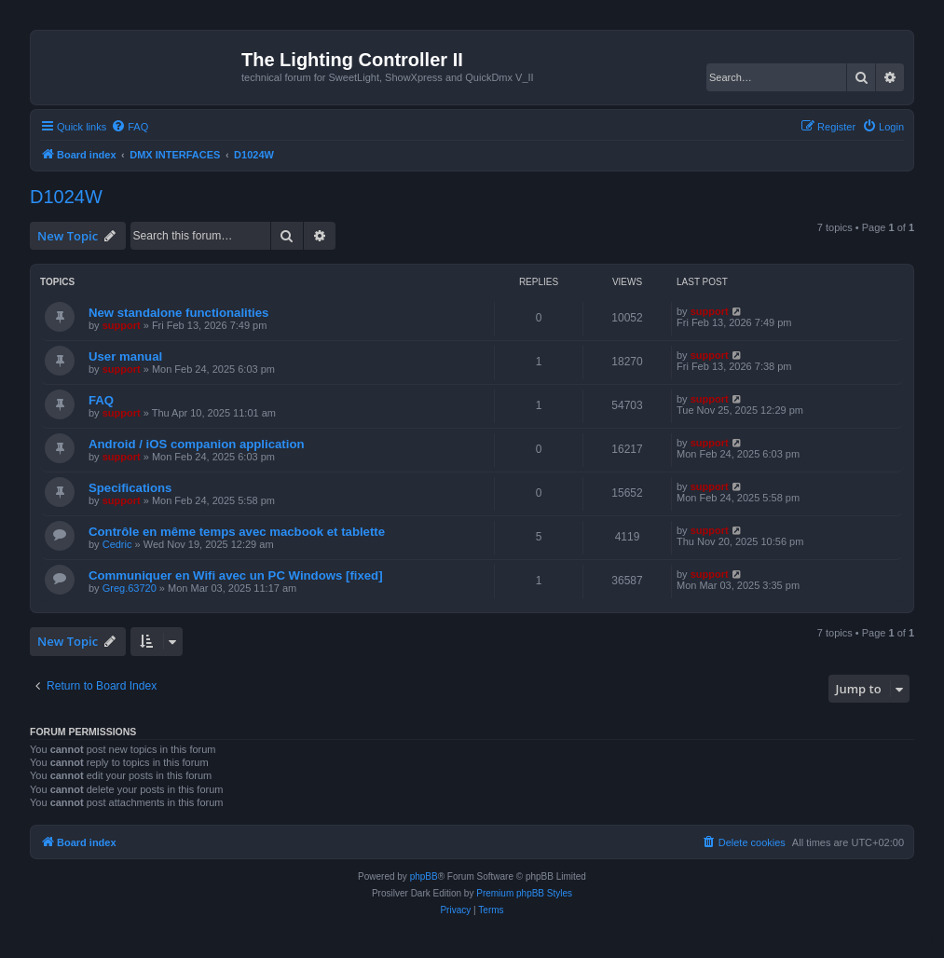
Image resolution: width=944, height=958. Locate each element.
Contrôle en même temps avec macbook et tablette (237, 532)
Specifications (130, 488)
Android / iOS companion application (197, 444)
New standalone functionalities (178, 313)
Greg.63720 (130, 588)
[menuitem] (129, 127)
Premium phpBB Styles (524, 893)
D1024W (66, 196)
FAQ (101, 400)
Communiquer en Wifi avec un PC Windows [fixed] (236, 575)
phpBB (424, 876)
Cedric (117, 544)
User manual (125, 356)
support (122, 325)
